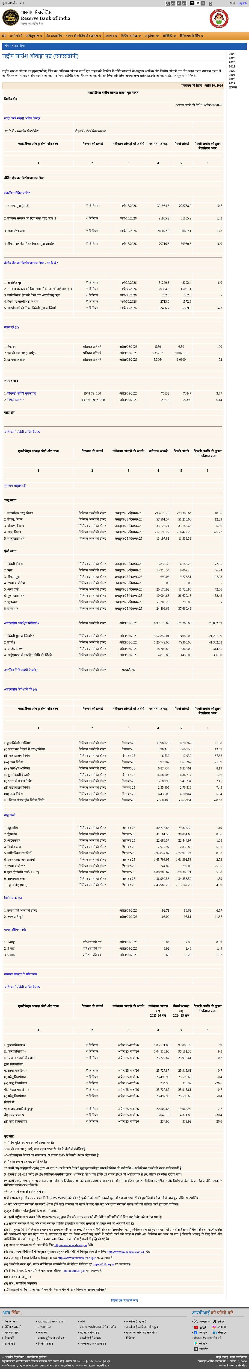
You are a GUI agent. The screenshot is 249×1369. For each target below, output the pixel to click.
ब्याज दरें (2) (11, 327)
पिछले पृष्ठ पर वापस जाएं (124, 1300)
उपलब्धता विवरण (225, 1365)
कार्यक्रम (42, 1332)
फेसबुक (203, 1332)
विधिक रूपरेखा (131, 36)
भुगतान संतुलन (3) (15, 485)
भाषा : (233, 3)
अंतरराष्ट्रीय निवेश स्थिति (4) (20, 689)
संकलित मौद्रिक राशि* (17, 193)
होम (4, 36)
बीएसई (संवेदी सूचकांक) (21, 393)
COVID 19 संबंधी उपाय (51, 1321)
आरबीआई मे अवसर (90, 1338)
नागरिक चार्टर (11, 1332)
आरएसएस (204, 1321)
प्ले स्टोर (203, 1343)
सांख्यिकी (169, 36)
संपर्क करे (10, 1343)
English (242, 3)
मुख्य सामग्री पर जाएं (13, 3)
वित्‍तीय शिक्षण (45, 1343)
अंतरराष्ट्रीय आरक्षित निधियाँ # (21, 623)
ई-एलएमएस (44, 1327)
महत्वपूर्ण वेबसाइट (89, 1332)
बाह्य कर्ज (9, 815)
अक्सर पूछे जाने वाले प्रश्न (51, 1338)
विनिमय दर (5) (13, 898)
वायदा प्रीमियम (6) (15, 929)
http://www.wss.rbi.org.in (70, 1245)
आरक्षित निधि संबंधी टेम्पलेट (20, 670)
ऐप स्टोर (203, 1349)
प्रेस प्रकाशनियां (54, 36)
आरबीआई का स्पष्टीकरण (93, 1343)
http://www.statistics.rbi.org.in (126, 1251)
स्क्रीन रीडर (241, 1365)
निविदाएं (130, 1338)
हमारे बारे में (16, 36)
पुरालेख (233, 87)
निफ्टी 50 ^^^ (15, 400)
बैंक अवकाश (11, 1321)
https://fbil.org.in (103, 1264)
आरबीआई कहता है (136, 1321)
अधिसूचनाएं (34, 36)
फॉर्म (82, 1321)
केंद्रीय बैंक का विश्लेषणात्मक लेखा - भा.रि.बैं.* (31, 263)
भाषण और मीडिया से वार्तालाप (84, 36)
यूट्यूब (203, 1327)
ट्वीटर (221, 1321)
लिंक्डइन (222, 1332)
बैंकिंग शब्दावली (13, 1327)
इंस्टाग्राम (221, 1327)
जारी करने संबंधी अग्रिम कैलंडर (22, 118)
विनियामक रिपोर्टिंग (191, 36)
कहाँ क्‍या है (222, 1357)
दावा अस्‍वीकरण (238, 1357)
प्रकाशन (111, 36)
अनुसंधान (152, 36)
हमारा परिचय (18, 45)
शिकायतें (9, 1338)
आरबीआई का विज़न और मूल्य (142, 1327)
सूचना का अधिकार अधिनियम (141, 1332)
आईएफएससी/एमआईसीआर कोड (98, 1327)
